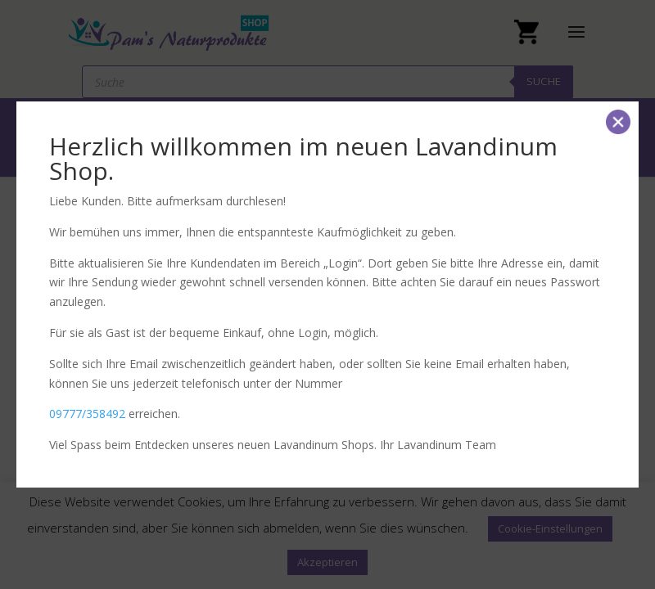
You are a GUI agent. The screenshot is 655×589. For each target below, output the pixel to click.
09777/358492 (87, 413)
